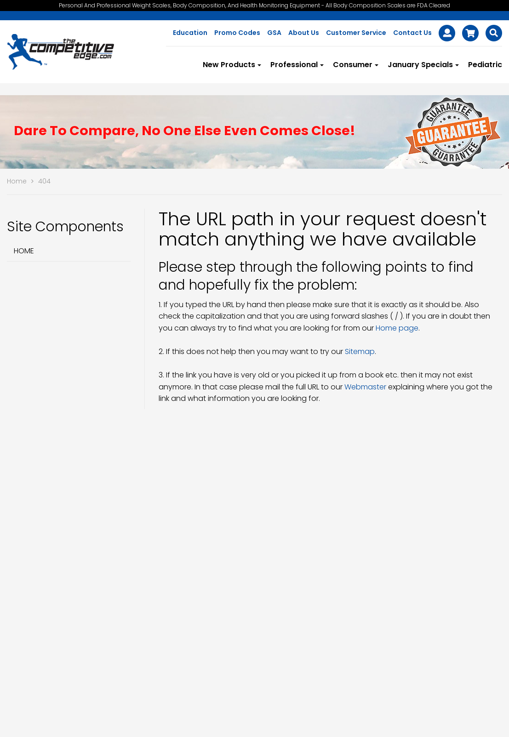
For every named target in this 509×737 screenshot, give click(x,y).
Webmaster (365, 387)
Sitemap (360, 351)
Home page (397, 328)
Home (24, 251)
